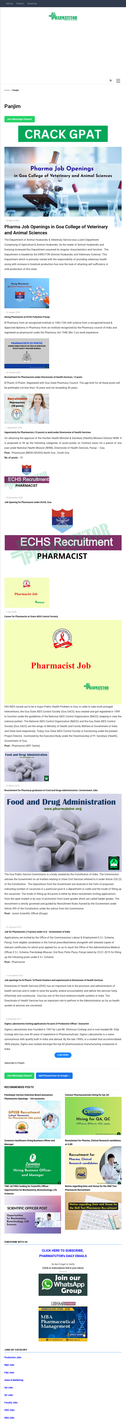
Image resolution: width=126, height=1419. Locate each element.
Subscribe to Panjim (14, 1063)
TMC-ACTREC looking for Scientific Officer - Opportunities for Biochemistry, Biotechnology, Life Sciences (30, 1190)
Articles (9, 3)
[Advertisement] (63, 48)
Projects (20, 3)
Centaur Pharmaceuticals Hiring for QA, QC (87, 1095)
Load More (63, 1055)
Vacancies (32, 3)
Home (7, 90)
